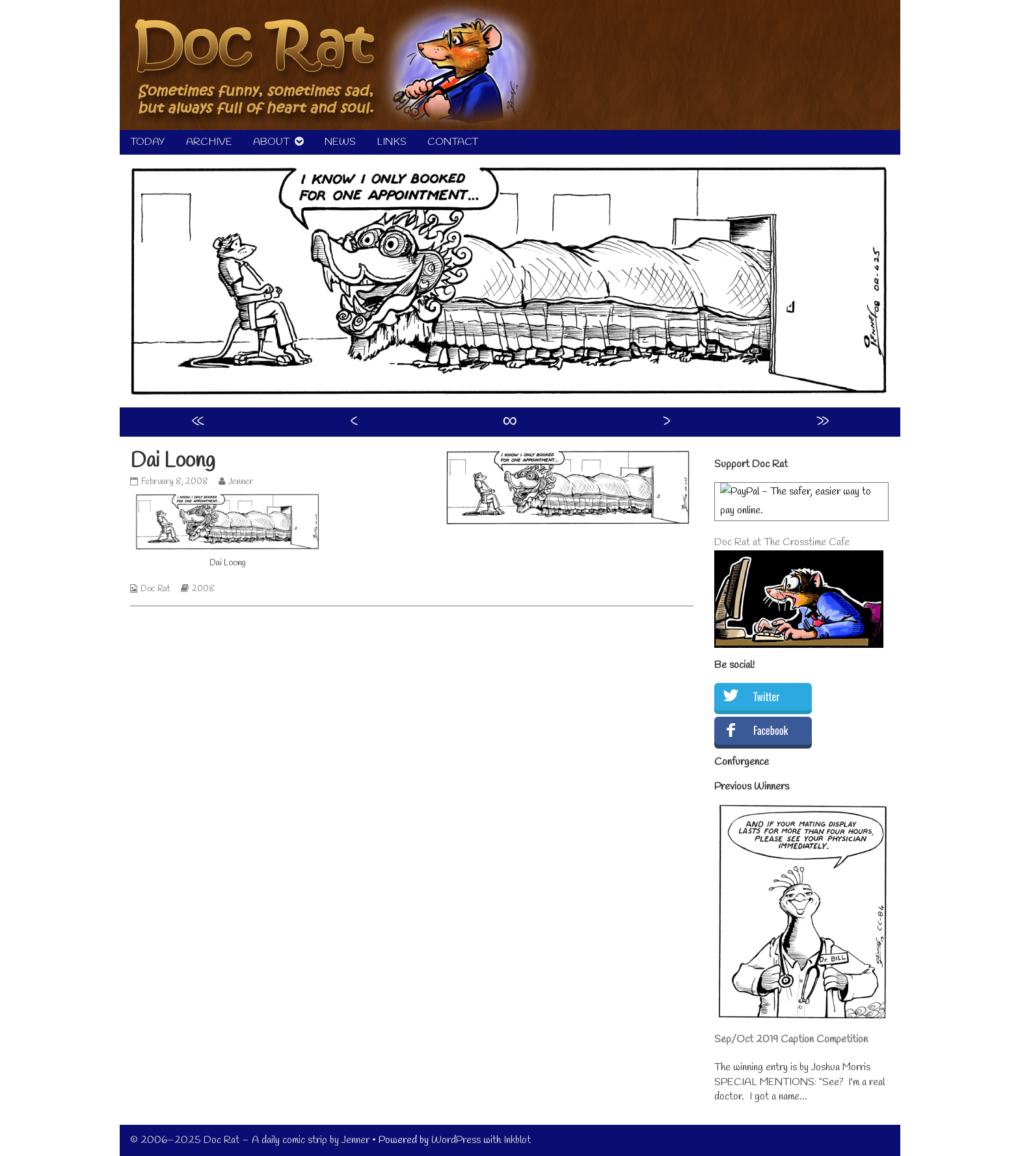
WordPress (456, 1140)
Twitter (766, 696)
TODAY (147, 142)
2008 (203, 589)
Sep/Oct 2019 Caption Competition (791, 1039)
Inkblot (517, 1140)
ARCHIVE (209, 142)
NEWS (340, 142)
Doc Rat (155, 589)
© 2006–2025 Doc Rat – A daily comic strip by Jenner (249, 1140)
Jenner (240, 481)
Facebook (770, 730)
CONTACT (452, 142)
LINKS (392, 142)
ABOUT (271, 142)
